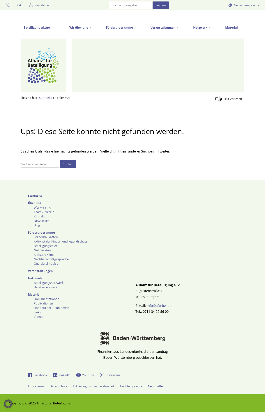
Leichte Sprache (131, 386)
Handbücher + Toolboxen (51, 308)
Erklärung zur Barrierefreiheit (93, 386)
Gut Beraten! (43, 250)
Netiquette (155, 386)
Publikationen (43, 303)
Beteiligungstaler (45, 246)
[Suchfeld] (130, 5)
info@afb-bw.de (159, 305)
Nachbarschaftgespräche (51, 259)
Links (37, 312)
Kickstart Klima (44, 255)
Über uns (34, 203)
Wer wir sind (42, 207)
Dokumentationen (46, 299)
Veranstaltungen (40, 271)
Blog (37, 225)
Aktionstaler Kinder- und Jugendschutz (60, 241)
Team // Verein (44, 212)
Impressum (36, 386)
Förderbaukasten (46, 237)
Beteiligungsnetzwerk (48, 283)
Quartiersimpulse (46, 264)
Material (34, 294)
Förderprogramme (41, 233)
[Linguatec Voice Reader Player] (229, 99)
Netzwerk (35, 278)
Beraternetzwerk (45, 287)
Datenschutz (58, 386)
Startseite (45, 98)
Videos (38, 317)
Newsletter (41, 221)
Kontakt (39, 216)
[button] (8, 404)
